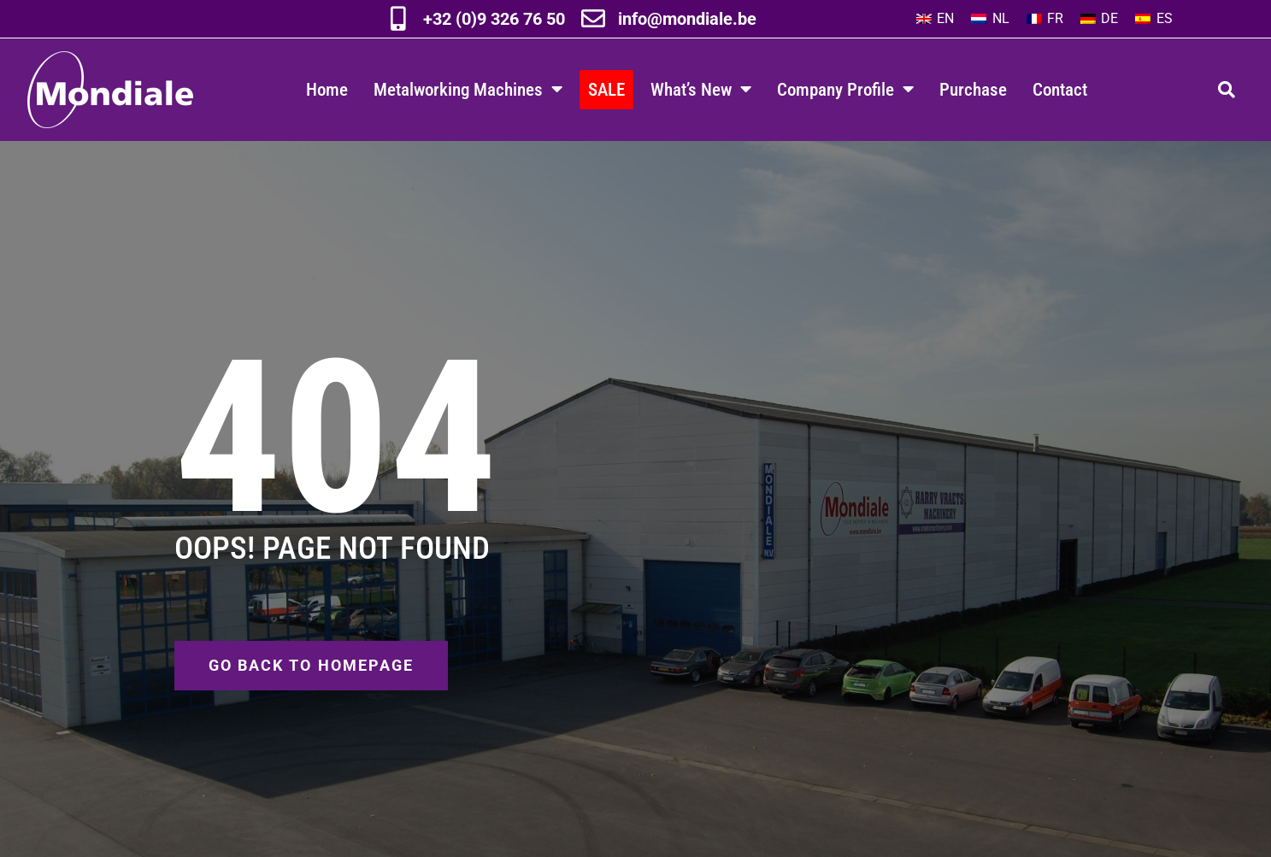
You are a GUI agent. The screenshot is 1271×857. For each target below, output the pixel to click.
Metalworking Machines (468, 89)
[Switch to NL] (989, 19)
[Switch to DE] (1099, 19)
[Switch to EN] (935, 19)
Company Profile (845, 89)
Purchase (973, 89)
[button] (1226, 90)
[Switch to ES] (1153, 19)
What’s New (700, 89)
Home (327, 89)
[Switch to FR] (1045, 19)
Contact (1060, 89)
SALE (606, 89)
